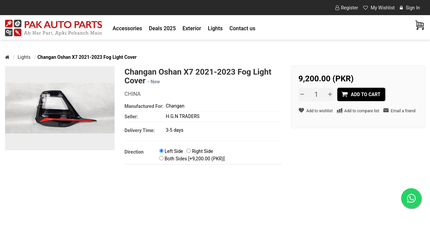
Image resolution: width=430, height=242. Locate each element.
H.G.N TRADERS (183, 116)
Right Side (202, 151)
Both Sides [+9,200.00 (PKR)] (195, 158)
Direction (134, 152)
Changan (175, 106)
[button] (127, 28)
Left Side (174, 151)
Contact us (242, 28)
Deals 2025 (162, 28)
